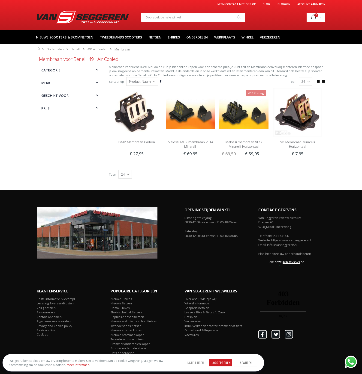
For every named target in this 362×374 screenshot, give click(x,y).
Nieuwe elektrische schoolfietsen (134, 321)
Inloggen (283, 4)
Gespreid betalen (196, 308)
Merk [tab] (46, 82)
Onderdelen (55, 49)
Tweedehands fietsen (126, 326)
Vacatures (191, 335)
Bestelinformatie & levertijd (56, 299)
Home (38, 48)
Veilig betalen (46, 308)
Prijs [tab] (45, 108)
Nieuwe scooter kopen (126, 330)
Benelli (75, 49)
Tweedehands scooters (127, 339)
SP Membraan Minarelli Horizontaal (297, 144)
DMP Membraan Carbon (136, 142)
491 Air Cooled (97, 49)
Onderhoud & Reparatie (201, 330)
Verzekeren (192, 321)
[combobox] (193, 17)
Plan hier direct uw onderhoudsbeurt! (284, 254)
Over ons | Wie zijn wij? (200, 299)
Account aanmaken (311, 4)
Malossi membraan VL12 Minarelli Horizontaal (243, 144)
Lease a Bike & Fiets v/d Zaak (204, 312)
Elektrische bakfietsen (126, 312)
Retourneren (46, 312)
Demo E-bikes (120, 308)
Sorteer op (116, 82)
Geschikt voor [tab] (55, 95)
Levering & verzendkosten (55, 303)
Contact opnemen (49, 317)
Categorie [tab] (50, 70)
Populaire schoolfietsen (127, 317)
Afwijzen (167, 358)
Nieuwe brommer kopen (128, 335)
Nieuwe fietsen (121, 303)
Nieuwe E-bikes (121, 299)
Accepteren (143, 358)
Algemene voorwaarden (54, 321)
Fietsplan (190, 317)
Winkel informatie (196, 303)
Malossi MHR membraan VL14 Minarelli (190, 144)
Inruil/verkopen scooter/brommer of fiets (213, 326)
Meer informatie (61, 363)
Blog (266, 4)
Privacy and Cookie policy (54, 326)
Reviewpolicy (46, 330)
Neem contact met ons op (236, 4)
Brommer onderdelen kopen (131, 344)
